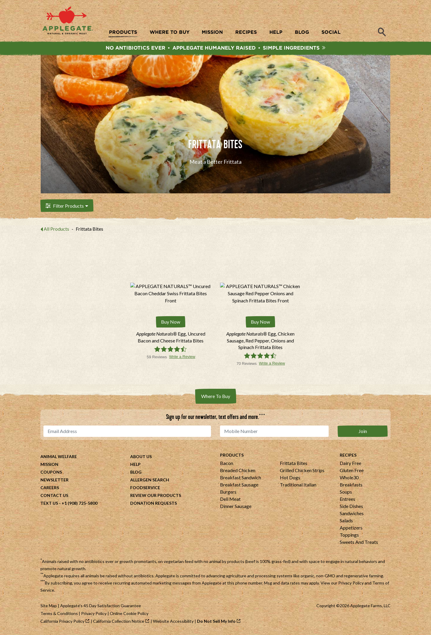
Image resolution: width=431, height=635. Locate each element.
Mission (49, 464)
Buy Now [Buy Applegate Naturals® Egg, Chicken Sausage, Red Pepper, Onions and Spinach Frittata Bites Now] (260, 322)
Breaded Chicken (237, 470)
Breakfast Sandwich (240, 478)
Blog (136, 472)
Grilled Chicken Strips (302, 470)
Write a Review (182, 357)
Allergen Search (149, 480)
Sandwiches (352, 513)
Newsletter (54, 480)
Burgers (228, 492)
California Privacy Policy (62, 621)
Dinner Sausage (235, 506)
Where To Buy (215, 396)
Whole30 (349, 478)
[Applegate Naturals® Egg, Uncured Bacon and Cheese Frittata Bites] (170, 337)
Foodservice (145, 487)
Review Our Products (155, 495)
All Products (56, 229)
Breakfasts (351, 485)
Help (135, 464)
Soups (346, 492)
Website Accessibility (173, 621)
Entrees (347, 499)
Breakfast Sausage (239, 485)
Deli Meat (230, 499)
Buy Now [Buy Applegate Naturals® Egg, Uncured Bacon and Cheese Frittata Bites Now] (170, 322)
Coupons (51, 472)
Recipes (348, 455)
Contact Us (54, 495)
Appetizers (351, 528)
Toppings (349, 535)
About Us (141, 456)
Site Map (48, 605)
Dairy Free (350, 463)
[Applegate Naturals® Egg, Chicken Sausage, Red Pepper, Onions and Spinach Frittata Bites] (260, 341)
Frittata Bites (293, 463)
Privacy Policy (351, 583)
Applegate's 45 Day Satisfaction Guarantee (100, 605)
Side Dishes (351, 506)
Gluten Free (352, 470)
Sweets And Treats (359, 542)
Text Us (49, 503)
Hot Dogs (290, 478)
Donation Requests (153, 503)
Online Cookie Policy (129, 613)
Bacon (226, 463)
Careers (49, 487)
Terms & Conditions (59, 613)
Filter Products (66, 207)
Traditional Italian (298, 485)
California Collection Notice (118, 621)
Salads (346, 521)
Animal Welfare (58, 456)
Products (232, 455)
